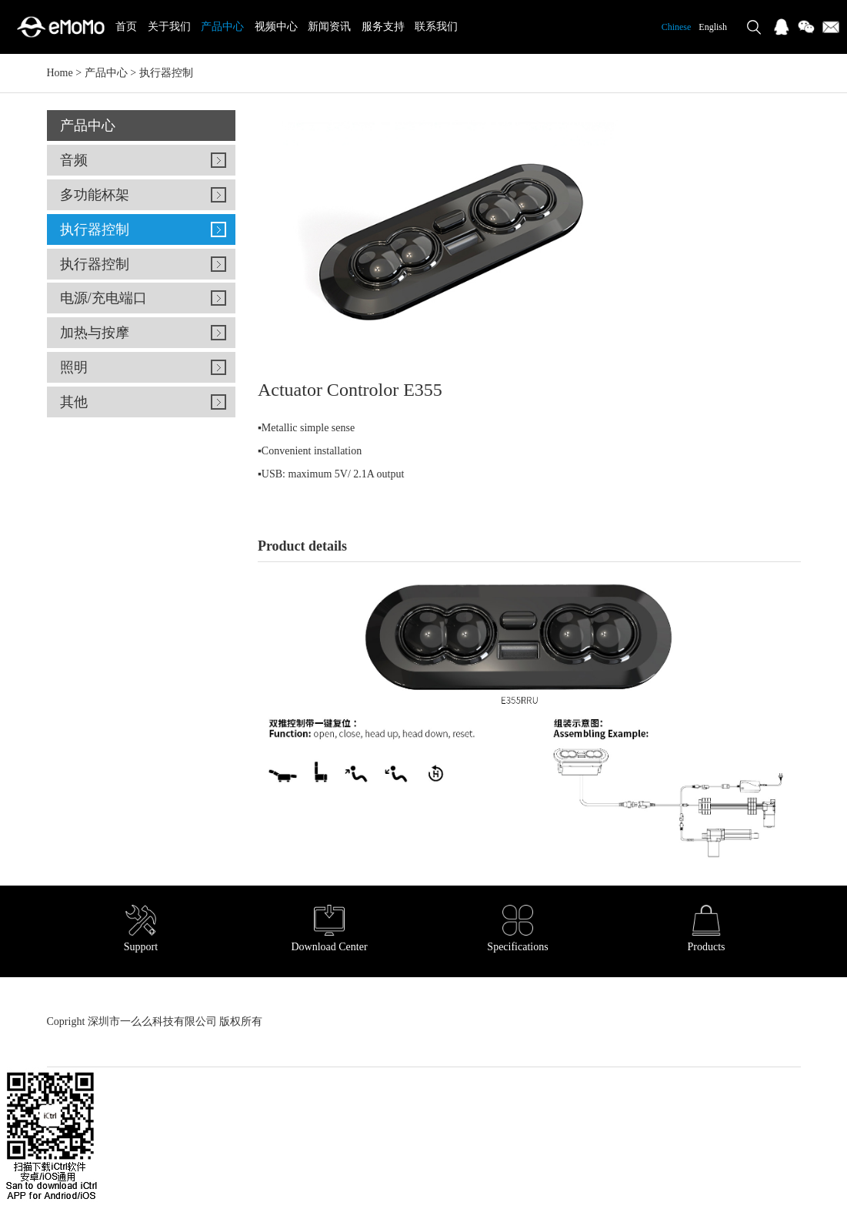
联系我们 (436, 26)
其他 (74, 402)
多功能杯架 (94, 195)
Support (141, 929)
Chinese (677, 27)
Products (706, 929)
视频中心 (276, 26)
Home (60, 73)
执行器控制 (166, 73)
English (713, 27)
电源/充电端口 (103, 298)
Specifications (517, 929)
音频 (74, 160)
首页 (126, 26)
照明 (74, 367)
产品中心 (222, 26)
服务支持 (383, 26)
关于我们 (169, 26)
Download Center (329, 929)
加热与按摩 (94, 332)
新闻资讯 (329, 26)
